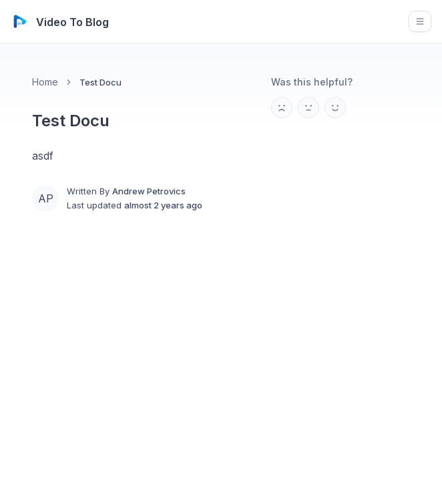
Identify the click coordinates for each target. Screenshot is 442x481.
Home (45, 82)
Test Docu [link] (100, 82)
